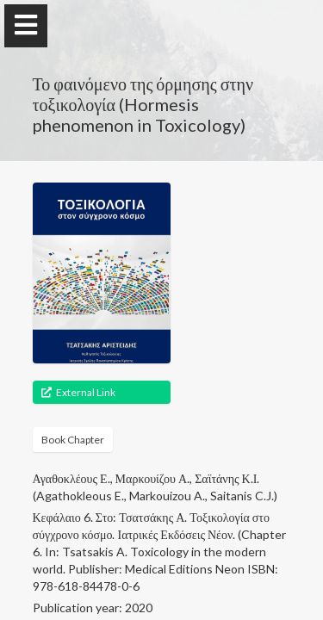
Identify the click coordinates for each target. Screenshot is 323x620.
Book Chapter (72, 439)
